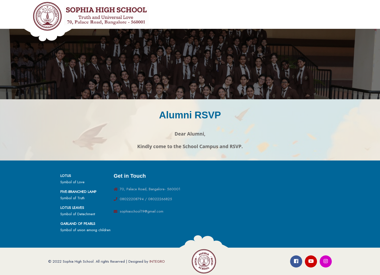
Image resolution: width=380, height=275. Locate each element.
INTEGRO (157, 261)
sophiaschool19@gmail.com (141, 211)
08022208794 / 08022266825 (146, 199)
